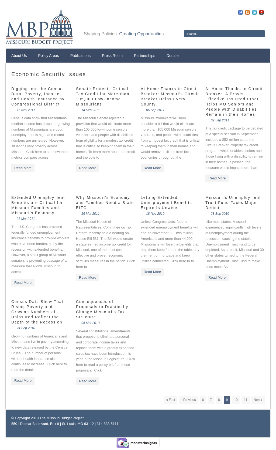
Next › (258, 400)
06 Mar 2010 (90, 323)
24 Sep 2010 (26, 328)
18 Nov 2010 (155, 214)
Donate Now (245, 23)
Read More (23, 168)
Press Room (112, 55)
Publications (80, 55)
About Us (19, 55)
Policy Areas (48, 55)
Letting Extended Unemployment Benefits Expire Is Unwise (166, 202)
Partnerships (144, 55)
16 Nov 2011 (26, 110)
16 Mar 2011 (90, 214)
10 (235, 400)
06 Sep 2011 (155, 110)
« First (170, 400)
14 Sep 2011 (90, 110)
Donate (173, 55)
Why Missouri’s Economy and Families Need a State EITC (105, 202)
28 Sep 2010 (220, 214)
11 (245, 400)
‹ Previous (188, 400)
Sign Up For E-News (204, 23)
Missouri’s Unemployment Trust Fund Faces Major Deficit (233, 202)
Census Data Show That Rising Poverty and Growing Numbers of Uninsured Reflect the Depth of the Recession (37, 311)
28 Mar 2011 (26, 219)
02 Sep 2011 (220, 120)
